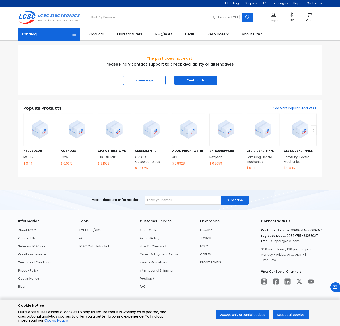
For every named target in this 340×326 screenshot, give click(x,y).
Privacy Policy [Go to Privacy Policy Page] (28, 270)
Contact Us (314, 3)
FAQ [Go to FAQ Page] (143, 286)
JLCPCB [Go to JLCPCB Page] (205, 238)
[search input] (165, 17)
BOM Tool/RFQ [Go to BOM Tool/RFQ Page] (90, 230)
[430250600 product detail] (39, 139)
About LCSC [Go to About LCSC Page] (27, 230)
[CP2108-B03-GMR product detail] (114, 139)
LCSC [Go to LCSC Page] (204, 246)
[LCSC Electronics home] (49, 17)
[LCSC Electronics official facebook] (276, 282)
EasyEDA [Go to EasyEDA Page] (206, 230)
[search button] (247, 17)
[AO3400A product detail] (77, 139)
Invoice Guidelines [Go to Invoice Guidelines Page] (153, 262)
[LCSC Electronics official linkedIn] (287, 282)
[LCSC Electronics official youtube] (311, 282)
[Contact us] (335, 287)
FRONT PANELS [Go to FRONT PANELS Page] (210, 262)
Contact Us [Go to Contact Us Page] (26, 238)
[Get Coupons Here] (251, 3)
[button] (280, 3)
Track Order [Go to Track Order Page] (149, 230)
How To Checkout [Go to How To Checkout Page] (153, 246)
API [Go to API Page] (81, 238)
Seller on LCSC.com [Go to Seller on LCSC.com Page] (32, 246)
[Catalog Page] (49, 34)
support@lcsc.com (285, 241)
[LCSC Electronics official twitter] (299, 282)
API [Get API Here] (264, 3)
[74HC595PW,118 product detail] (225, 139)
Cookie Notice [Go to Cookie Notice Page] (28, 278)
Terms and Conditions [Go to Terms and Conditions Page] (35, 262)
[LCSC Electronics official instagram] (264, 282)
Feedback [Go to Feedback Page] (147, 278)
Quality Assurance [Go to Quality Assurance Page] (32, 254)
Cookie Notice (56, 320)
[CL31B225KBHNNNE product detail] (300, 141)
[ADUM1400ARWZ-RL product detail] (188, 139)
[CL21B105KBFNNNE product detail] (263, 141)
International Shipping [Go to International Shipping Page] (156, 270)
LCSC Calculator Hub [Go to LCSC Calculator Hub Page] (94, 246)
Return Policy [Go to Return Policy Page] (149, 238)
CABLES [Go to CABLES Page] (205, 254)
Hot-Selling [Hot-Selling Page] (231, 3)
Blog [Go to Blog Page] (21, 286)
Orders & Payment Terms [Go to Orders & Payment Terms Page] (159, 254)
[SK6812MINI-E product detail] (151, 141)
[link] (96, 34)
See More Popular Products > (295, 108)
